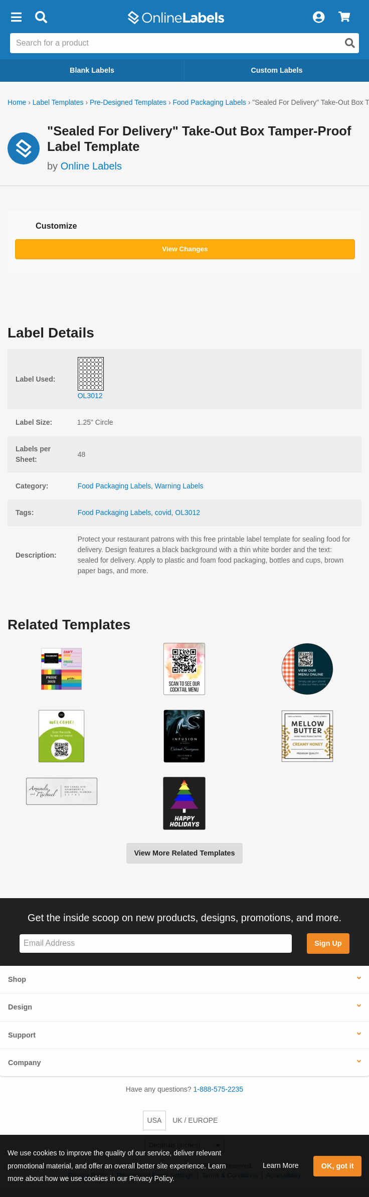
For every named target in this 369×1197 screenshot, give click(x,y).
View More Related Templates (184, 853)
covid (163, 512)
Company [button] (24, 1063)
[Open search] (350, 43)
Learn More (281, 1165)
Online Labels (91, 166)
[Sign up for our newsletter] (156, 943)
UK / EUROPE (195, 1120)
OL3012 (187, 512)
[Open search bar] (41, 18)
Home (17, 102)
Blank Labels (92, 70)
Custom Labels (276, 70)
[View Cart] (344, 17)
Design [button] (20, 1007)
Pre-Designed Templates (128, 102)
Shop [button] (17, 979)
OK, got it (337, 1166)
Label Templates (58, 102)
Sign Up (327, 943)
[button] (16, 18)
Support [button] (22, 1035)
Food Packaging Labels (209, 102)
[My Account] (318, 18)
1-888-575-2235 (219, 1089)
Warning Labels (179, 486)
